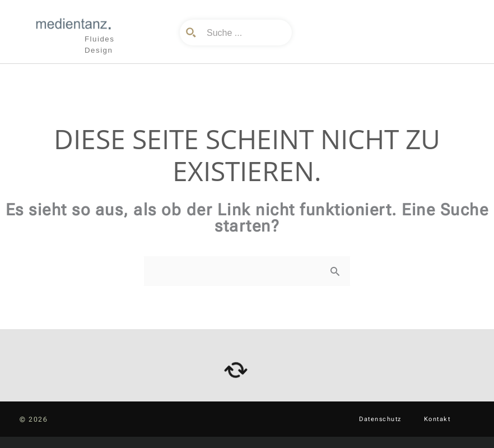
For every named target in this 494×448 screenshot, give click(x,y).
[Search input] (244, 32)
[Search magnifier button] (193, 32)
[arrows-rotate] (236, 370)
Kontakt (437, 419)
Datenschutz (380, 419)
